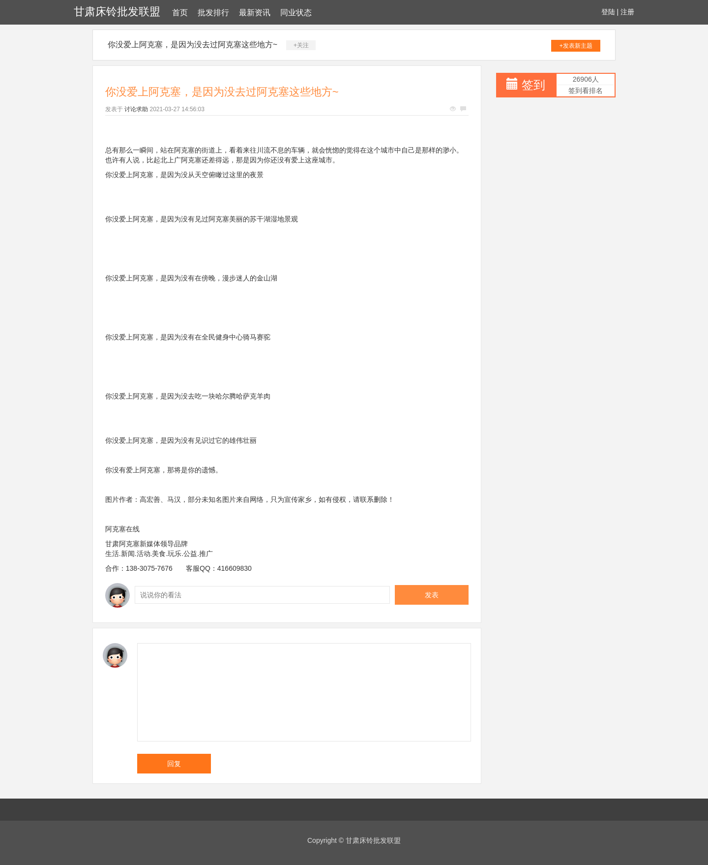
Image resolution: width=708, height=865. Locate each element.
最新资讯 (254, 12)
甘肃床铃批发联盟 (117, 11)
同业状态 (296, 12)
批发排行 (213, 12)
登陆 (608, 12)
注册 (627, 12)
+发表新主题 (576, 45)
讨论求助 (136, 109)
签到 (533, 85)
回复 (174, 764)
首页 (180, 12)
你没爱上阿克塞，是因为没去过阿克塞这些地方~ (192, 44)
